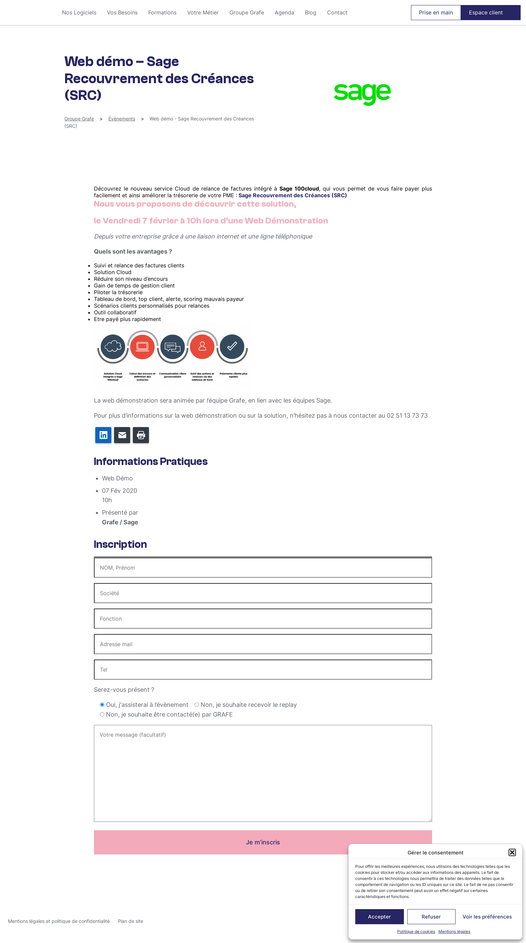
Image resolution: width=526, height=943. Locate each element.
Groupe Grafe (28, 12)
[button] (512, 852)
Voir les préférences (487, 916)
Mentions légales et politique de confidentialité (59, 921)
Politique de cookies (416, 931)
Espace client (486, 12)
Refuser (431, 916)
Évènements (121, 118)
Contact (337, 12)
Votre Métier (203, 12)
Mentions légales (454, 931)
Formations (162, 12)
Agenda (284, 12)
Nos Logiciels (79, 12)
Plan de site (130, 921)
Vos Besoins (122, 12)
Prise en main (436, 12)
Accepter (379, 916)
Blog (310, 12)
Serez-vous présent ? (124, 689)
